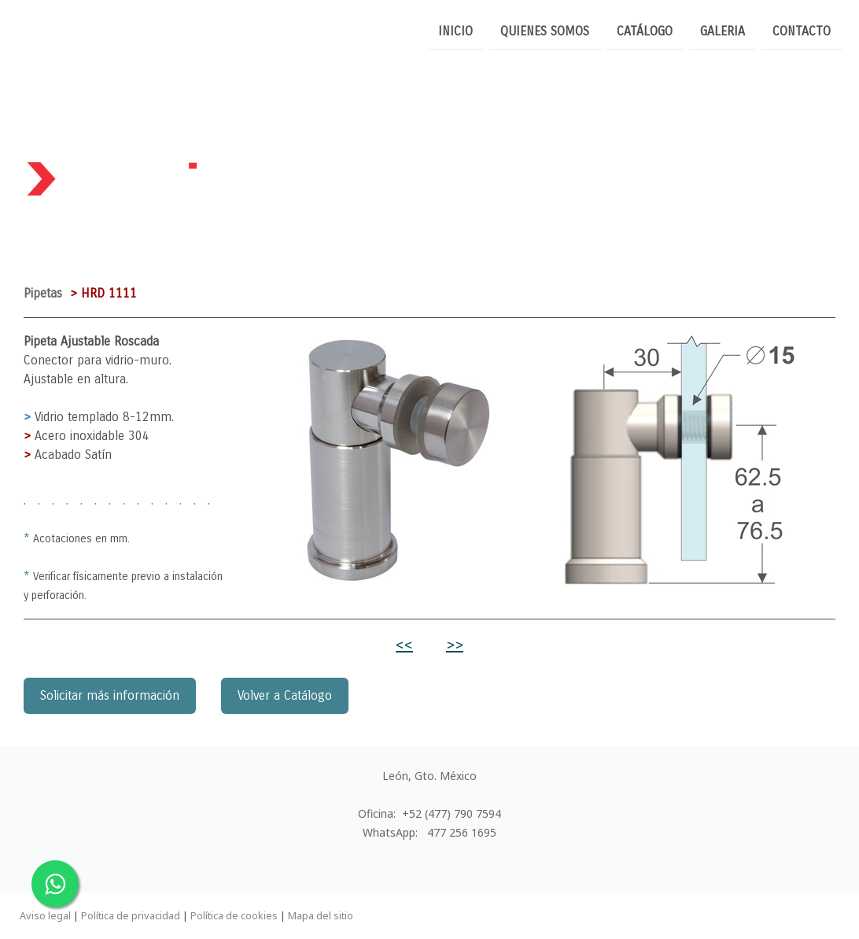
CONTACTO (801, 30)
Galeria (722, 30)
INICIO (455, 30)
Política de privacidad (130, 915)
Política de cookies (234, 915)
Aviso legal (45, 915)
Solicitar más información (109, 695)
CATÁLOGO (645, 30)
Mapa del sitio (320, 915)
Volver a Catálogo (285, 695)
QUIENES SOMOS (544, 30)
